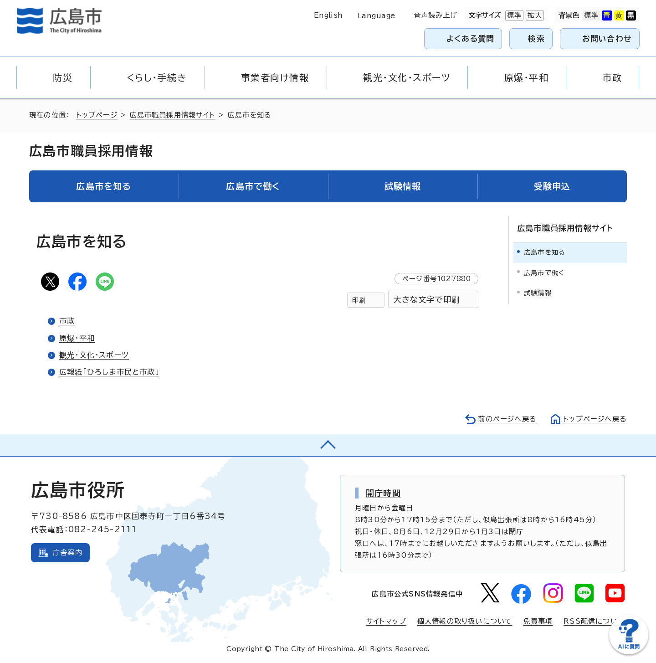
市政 (67, 320)
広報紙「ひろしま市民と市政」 (109, 371)
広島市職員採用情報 (91, 150)
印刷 (359, 300)
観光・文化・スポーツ (94, 355)
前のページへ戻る (507, 419)
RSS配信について (594, 621)
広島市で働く (544, 272)
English (328, 15)
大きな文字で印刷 (426, 299)
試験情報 (538, 292)
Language (376, 15)
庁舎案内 (67, 552)
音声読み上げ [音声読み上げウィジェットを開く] (436, 15)
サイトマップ (386, 621)
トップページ (97, 115)
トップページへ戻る (595, 419)
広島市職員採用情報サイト (172, 115)
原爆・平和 (77, 338)
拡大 (534, 15)
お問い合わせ (607, 38)
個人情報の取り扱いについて (464, 621)
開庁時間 (383, 493)
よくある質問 (470, 38)
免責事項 (538, 621)
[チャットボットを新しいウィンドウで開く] (628, 652)
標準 (513, 15)
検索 (536, 38)
